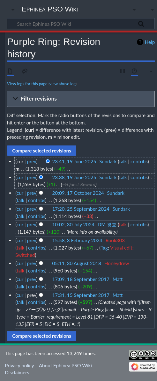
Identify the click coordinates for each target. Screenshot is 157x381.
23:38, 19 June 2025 (74, 177)
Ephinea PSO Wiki (50, 9)
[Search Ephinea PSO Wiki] (80, 23)
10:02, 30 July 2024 (73, 224)
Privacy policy (19, 365)
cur (20, 177)
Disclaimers (17, 372)
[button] (80, 99)
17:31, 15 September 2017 (80, 295)
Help (150, 42)
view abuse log (62, 83)
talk (123, 161)
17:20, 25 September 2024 (80, 209)
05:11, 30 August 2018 (76, 263)
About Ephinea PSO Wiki (65, 365)
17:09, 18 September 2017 (80, 279)
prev (31, 161)
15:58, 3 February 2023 (77, 240)
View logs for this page (27, 83)
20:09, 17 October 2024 (78, 193)
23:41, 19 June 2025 (74, 161)
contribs (139, 161)
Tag (104, 247)
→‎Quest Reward (78, 184)
